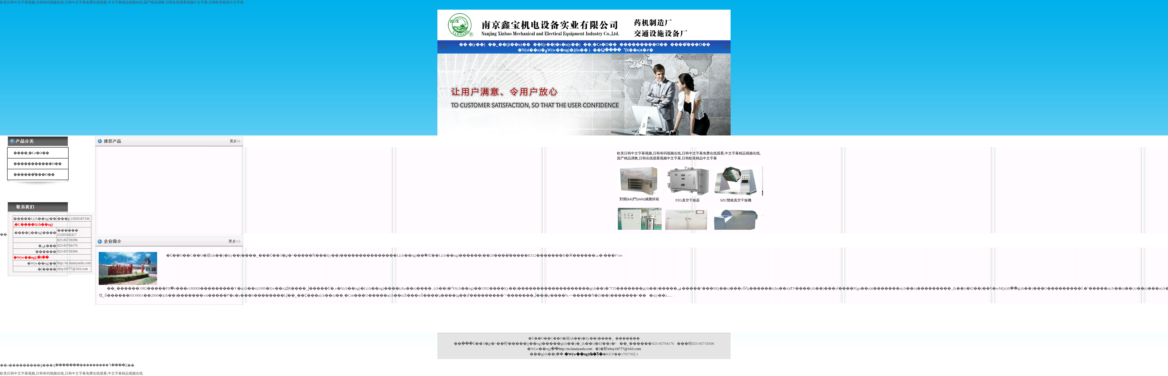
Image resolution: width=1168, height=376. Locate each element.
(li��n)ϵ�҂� (638, 50)
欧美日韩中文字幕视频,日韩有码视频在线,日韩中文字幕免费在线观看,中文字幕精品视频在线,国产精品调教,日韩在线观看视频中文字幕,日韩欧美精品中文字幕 (122, 2)
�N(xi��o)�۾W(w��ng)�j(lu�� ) (554, 50)
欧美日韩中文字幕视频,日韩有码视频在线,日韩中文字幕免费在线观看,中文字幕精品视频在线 (71, 373)
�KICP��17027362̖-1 (620, 354)
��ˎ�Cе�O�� (600, 44)
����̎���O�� (690, 44)
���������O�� (643, 44)
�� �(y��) (472, 44)
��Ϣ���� (607, 50)
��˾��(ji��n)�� (509, 44)
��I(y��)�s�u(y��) (556, 44)
